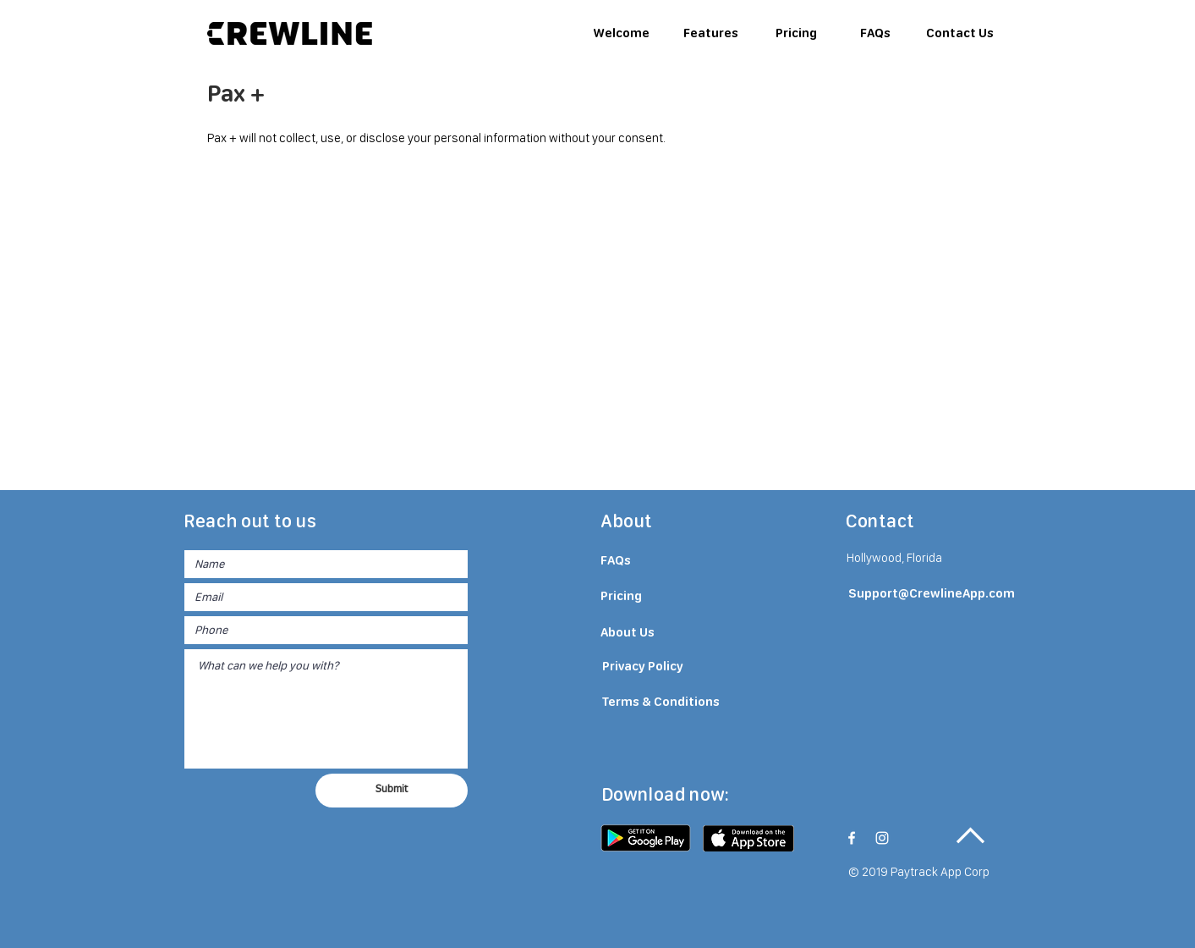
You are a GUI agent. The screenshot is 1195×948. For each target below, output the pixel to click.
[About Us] (642, 633)
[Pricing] (796, 33)
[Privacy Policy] (642, 667)
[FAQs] (875, 33)
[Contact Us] (960, 33)
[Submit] (391, 790)
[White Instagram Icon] (882, 838)
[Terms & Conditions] (661, 702)
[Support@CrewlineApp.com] (931, 594)
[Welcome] (621, 33)
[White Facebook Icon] (851, 838)
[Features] (711, 33)
